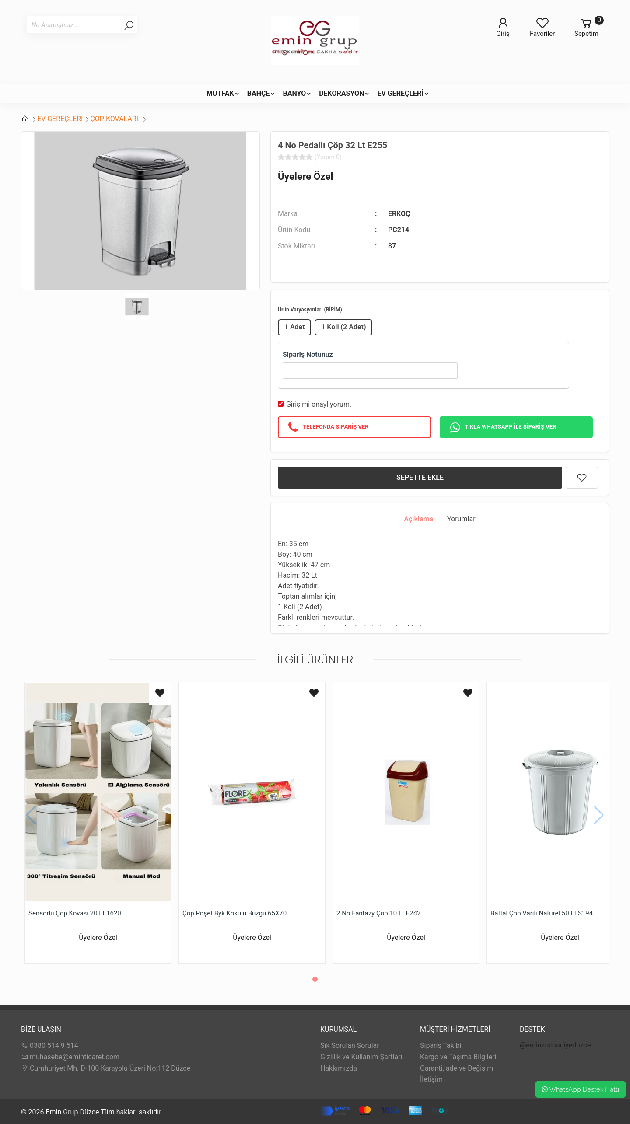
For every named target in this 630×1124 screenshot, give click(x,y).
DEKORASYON (341, 93)
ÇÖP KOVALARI (115, 119)
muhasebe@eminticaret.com (70, 1057)
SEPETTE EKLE (420, 477)
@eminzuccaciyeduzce (555, 1045)
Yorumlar (461, 519)
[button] (315, 979)
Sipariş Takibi (441, 1045)
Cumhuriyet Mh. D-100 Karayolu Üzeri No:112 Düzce (105, 1068)
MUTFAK (220, 93)
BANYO (294, 93)
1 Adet (294, 327)
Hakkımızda (338, 1068)
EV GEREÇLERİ (400, 93)
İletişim (431, 1079)
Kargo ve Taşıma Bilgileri (458, 1057)
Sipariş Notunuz (308, 354)
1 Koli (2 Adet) (343, 327)
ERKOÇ (399, 213)
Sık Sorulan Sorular (349, 1045)
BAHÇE (258, 93)
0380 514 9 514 (49, 1045)
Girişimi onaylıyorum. (318, 404)
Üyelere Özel (305, 176)
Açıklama (418, 519)
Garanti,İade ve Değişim (456, 1068)
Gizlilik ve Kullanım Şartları (361, 1057)
